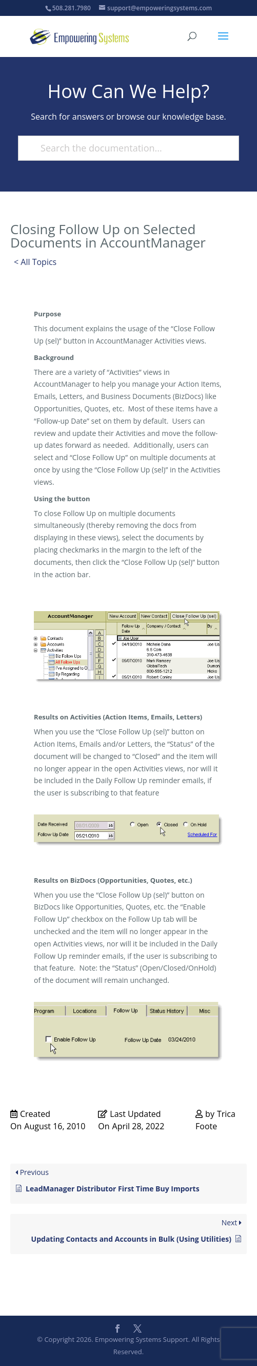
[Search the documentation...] (124, 148)
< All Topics (35, 262)
